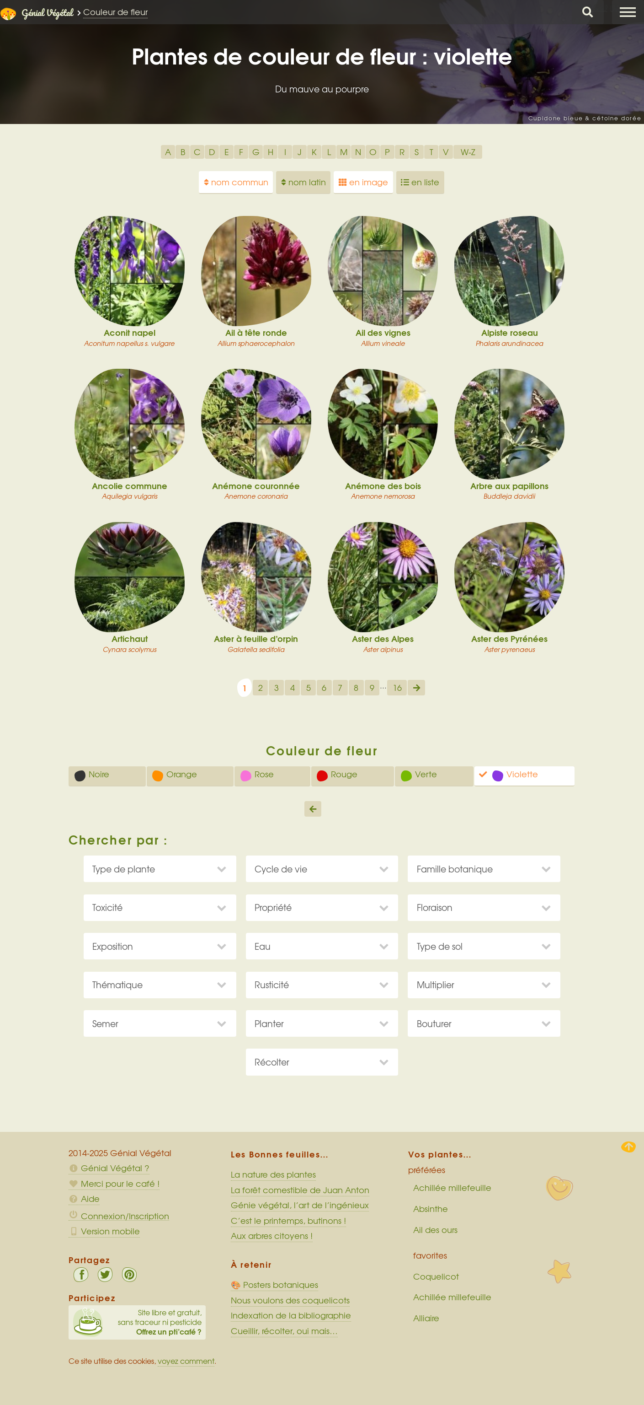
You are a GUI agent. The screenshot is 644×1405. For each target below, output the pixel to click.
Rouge (337, 774)
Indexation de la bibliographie (291, 1315)
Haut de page (628, 1147)
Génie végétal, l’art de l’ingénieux (300, 1205)
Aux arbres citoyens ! (272, 1236)
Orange (174, 774)
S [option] (417, 152)
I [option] (285, 152)
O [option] (373, 152)
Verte (419, 774)
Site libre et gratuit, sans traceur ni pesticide (137, 1322)
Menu (628, 12)
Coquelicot (436, 1276)
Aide (84, 1199)
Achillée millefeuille (452, 1188)
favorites (430, 1255)
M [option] (344, 152)
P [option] (387, 152)
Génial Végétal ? (109, 1168)
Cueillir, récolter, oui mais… (284, 1331)
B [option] (183, 152)
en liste (420, 182)
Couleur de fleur (115, 12)
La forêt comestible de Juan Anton (300, 1190)
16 (397, 688)
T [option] (431, 152)
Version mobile (104, 1231)
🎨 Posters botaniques (274, 1285)
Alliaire (426, 1318)
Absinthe (430, 1209)
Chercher (588, 12)
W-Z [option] (468, 152)
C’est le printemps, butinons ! (288, 1221)
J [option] (300, 152)
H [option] (270, 152)
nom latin (303, 182)
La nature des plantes (273, 1174)
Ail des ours (435, 1230)
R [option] (401, 152)
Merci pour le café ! (114, 1184)
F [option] (241, 152)
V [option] (446, 152)
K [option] (314, 152)
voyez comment (186, 1361)
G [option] (256, 152)
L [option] (329, 152)
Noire (92, 774)
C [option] (197, 152)
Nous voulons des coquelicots (290, 1300)
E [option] (226, 152)
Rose (257, 774)
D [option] (212, 152)
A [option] (168, 152)
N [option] (358, 152)
